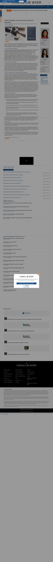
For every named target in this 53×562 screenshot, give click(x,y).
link (27, 286)
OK (18, 1)
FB (23, 286)
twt (24, 286)
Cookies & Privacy (26, 287)
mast (25, 286)
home (28, 286)
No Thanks (21, 1)
